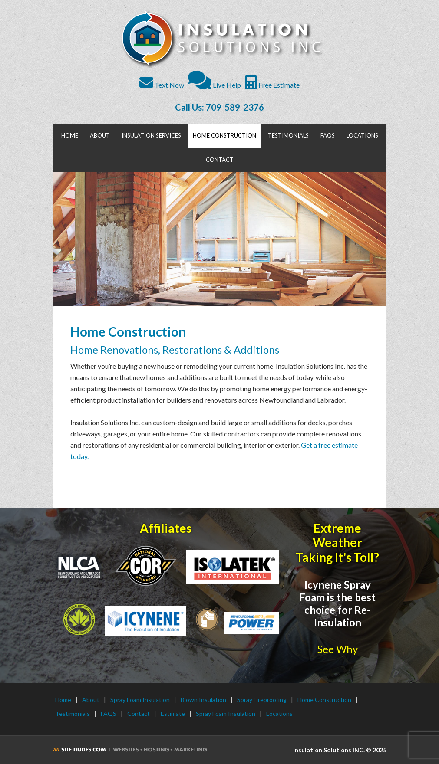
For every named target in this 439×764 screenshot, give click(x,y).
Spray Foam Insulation (140, 699)
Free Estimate (272, 85)
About (90, 699)
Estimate (173, 713)
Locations (279, 713)
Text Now (161, 85)
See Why (337, 649)
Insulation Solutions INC (220, 39)
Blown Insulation (203, 699)
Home (63, 699)
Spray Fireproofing (262, 699)
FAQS (108, 713)
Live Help (214, 85)
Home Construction (324, 699)
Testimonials (72, 713)
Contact (138, 713)
